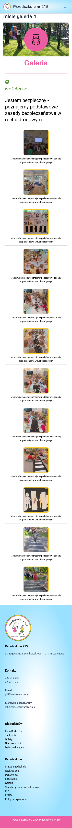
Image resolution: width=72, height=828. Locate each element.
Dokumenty (11, 774)
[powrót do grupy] (7, 82)
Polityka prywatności (17, 799)
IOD (7, 791)
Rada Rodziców (13, 731)
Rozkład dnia (12, 770)
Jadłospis (10, 735)
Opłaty (8, 739)
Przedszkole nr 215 (31, 6)
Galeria (9, 782)
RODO (8, 795)
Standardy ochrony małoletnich (22, 787)
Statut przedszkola (15, 766)
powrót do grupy (16, 88)
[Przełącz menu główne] (65, 6)
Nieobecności (13, 743)
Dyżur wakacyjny (14, 747)
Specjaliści (11, 778)
